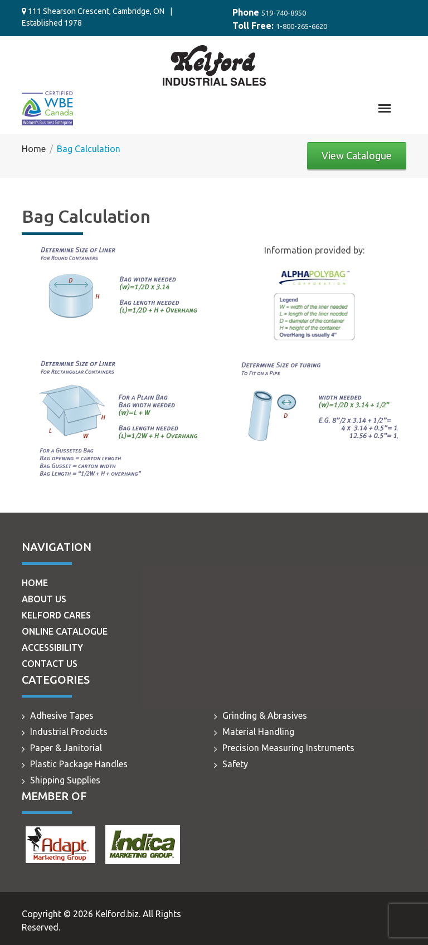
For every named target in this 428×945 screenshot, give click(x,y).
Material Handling (258, 732)
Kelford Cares (56, 615)
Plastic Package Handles (79, 764)
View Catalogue (357, 155)
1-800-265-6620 (301, 26)
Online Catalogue (65, 631)
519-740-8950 (283, 13)
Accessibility (52, 647)
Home (35, 583)
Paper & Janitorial (66, 748)
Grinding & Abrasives (264, 715)
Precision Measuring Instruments (288, 748)
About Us (44, 599)
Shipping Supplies (65, 780)
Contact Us (49, 664)
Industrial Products (69, 732)
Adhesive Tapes (62, 715)
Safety (235, 764)
